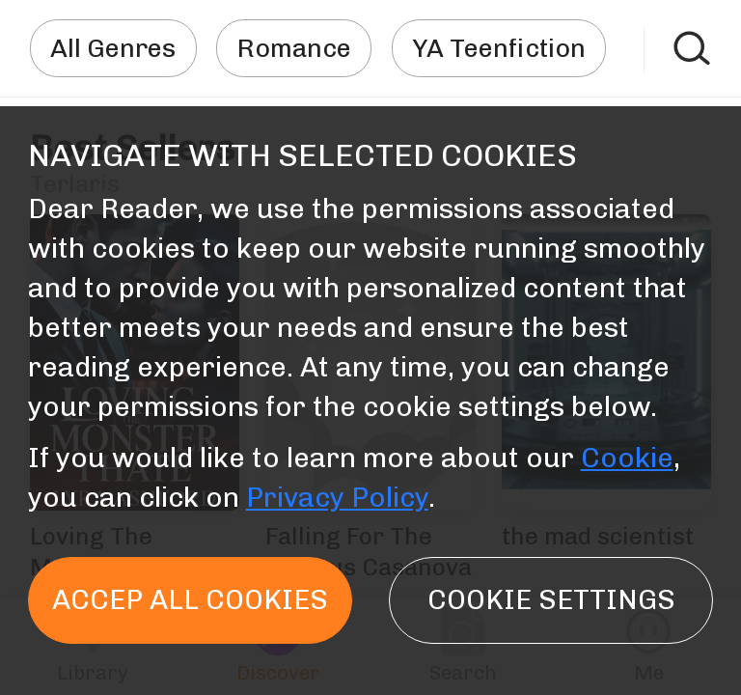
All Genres (113, 48)
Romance (294, 48)
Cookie (627, 457)
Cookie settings (551, 599)
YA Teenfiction (499, 48)
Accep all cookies (190, 599)
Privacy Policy (337, 497)
